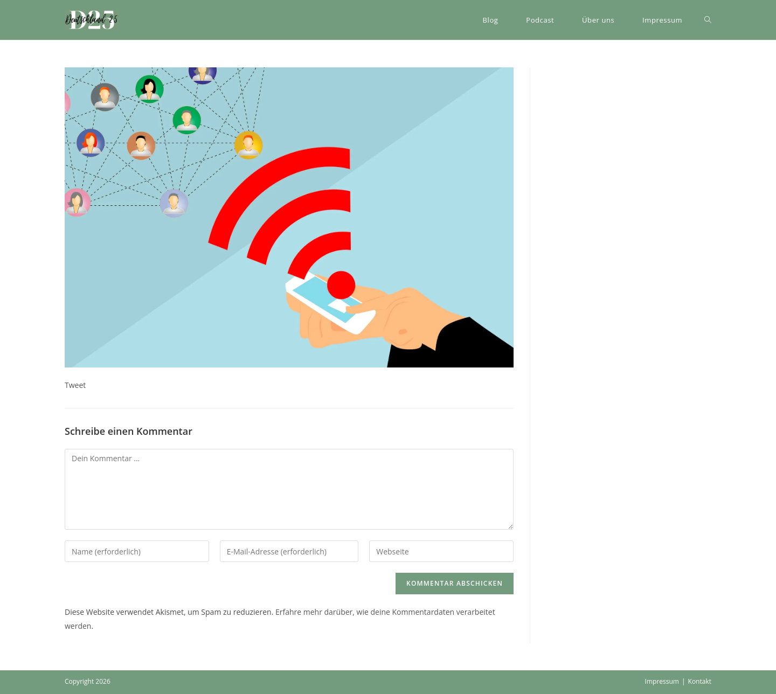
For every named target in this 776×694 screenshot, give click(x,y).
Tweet (75, 385)
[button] (92, 20)
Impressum (662, 681)
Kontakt (699, 681)
